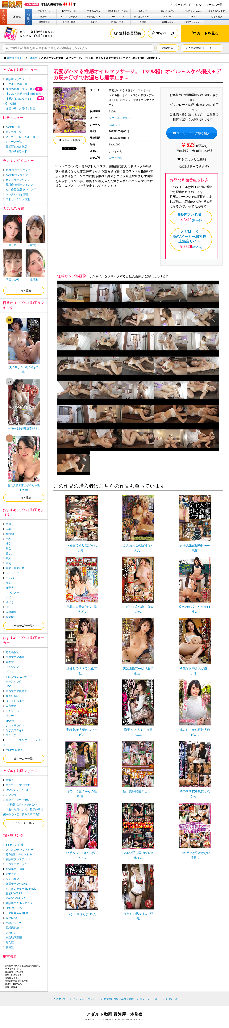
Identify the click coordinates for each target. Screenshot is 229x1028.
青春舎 (10, 661)
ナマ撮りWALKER (143, 16)
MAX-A (192, 16)
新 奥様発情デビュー (138, 791)
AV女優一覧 (13, 126)
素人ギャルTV (167, 11)
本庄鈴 (13, 245)
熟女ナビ (143, 11)
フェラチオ (12, 573)
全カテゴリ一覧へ (23, 625)
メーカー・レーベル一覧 (20, 136)
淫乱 (119, 157)
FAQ (199, 4)
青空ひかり (12, 279)
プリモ (10, 671)
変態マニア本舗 (15, 656)
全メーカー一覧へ (23, 758)
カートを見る (205, 33)
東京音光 (11, 705)
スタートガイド (182, 4)
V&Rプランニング (16, 676)
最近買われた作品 (16, 146)
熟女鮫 (93, 22)
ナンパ (10, 577)
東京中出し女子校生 (18, 785)
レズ (8, 597)
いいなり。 (12, 794)
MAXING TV (118, 16)
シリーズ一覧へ (24, 823)
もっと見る (23, 290)
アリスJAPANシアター (19, 849)
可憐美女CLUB (93, 16)
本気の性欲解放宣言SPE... (24, 428)
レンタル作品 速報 (17, 194)
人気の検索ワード (16, 151)
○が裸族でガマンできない (21, 804)
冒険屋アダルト (15, 57)
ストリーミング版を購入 (191, 133)
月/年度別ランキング (18, 169)
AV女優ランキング (17, 174)
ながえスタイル (15, 730)
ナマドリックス (15, 725)
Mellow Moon (14, 749)
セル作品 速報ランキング (21, 189)
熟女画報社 (12, 652)
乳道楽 (143, 22)
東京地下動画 (69, 22)
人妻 (111, 157)
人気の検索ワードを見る (202, 47)
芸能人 (10, 780)
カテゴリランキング (18, 179)
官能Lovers (167, 22)
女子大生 (11, 587)
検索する (167, 47)
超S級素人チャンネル (118, 11)
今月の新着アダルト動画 (20, 88)
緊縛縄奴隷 (44, 22)
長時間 (10, 533)
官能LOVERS (14, 893)
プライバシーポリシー (85, 998)
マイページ (163, 33)
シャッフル (12, 710)
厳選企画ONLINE (216, 11)
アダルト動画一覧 (16, 84)
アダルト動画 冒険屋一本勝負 (114, 1014)
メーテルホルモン (16, 701)
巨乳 (8, 538)
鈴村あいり (35, 245)
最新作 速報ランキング (19, 184)
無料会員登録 (127, 33)
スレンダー (12, 592)
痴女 (8, 582)
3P (7, 607)
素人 (8, 558)
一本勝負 (16, 16)
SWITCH (114, 124)
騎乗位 (10, 616)
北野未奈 (35, 279)
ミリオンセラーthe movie (21, 888)
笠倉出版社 (12, 696)
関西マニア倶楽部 (16, 691)
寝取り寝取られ (15, 568)
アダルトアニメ (118, 22)
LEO (8, 686)
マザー (10, 715)
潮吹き (10, 602)
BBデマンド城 (69, 11)
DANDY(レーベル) (17, 789)
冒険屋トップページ (18, 79)
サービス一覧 (214, 4)
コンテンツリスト (150, 998)
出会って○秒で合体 (17, 799)
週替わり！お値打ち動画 (20, 108)
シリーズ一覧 (14, 141)
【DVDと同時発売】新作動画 (23, 93)
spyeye (10, 720)
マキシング (12, 666)
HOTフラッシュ (192, 22)
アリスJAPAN (93, 11)
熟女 (8, 548)
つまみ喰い (216, 16)
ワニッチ (11, 735)
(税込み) (189, 217)
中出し (10, 524)
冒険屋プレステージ (18, 859)
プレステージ (44, 11)
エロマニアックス (68, 16)
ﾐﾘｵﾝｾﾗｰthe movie (192, 11)
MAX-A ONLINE (15, 898)
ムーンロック (14, 681)
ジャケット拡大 (70, 140)
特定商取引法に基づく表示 (119, 998)
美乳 (8, 563)
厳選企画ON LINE (16, 883)
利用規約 (61, 998)
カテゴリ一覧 (14, 131)
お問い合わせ (173, 998)
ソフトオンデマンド (121, 118)
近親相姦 (11, 612)
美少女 (10, 553)
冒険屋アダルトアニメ (19, 903)
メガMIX (167, 16)
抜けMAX (44, 16)
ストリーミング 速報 (18, 199)
